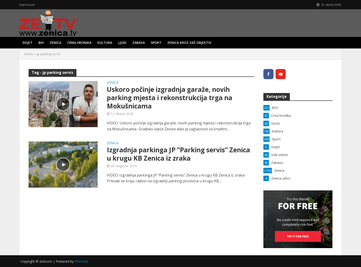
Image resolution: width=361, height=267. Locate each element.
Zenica (55, 42)
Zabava (138, 42)
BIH (41, 42)
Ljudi (122, 42)
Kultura (104, 42)
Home (28, 54)
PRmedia (81, 261)
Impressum (27, 5)
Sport (156, 42)
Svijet (27, 42)
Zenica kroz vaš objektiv (189, 42)
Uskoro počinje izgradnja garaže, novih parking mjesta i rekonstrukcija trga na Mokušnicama (169, 97)
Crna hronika (79, 42)
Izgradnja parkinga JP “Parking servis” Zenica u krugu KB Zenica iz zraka (178, 154)
